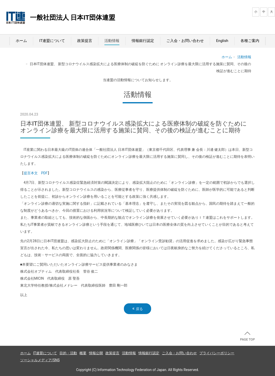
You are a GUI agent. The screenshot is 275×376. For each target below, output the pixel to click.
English (222, 40)
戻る (137, 308)
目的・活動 (68, 353)
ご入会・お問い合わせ (185, 40)
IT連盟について (52, 40)
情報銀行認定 (143, 40)
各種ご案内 (250, 40)
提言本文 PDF (36, 173)
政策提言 (84, 40)
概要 (82, 353)
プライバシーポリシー (216, 353)
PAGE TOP (247, 336)
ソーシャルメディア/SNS (40, 360)
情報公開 (96, 353)
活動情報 (111, 40)
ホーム (21, 40)
